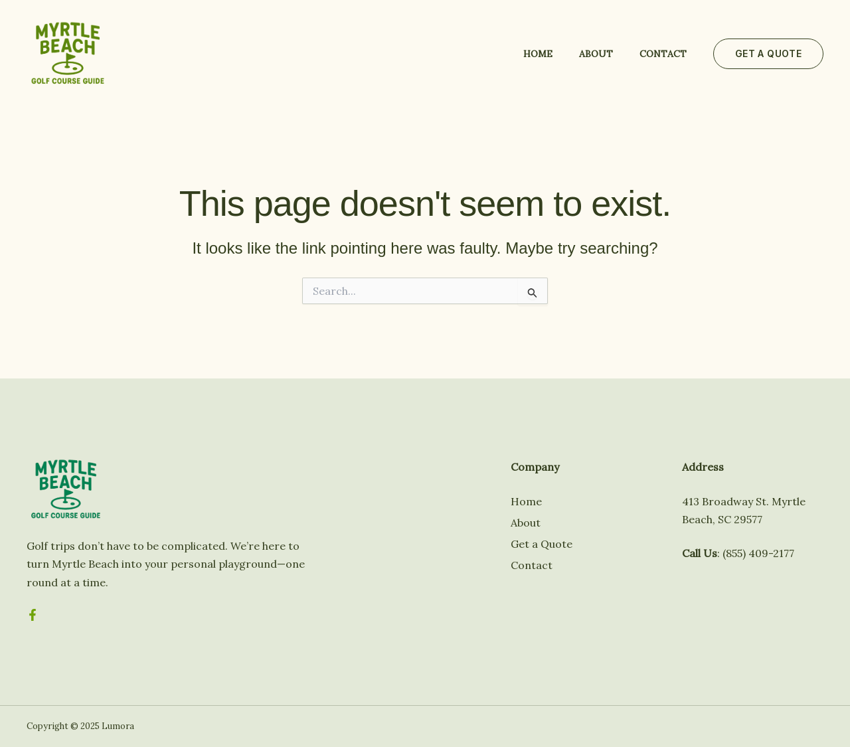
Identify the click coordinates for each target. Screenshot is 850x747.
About (596, 54)
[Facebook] (33, 615)
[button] (768, 54)
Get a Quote (541, 543)
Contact (663, 54)
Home (537, 54)
